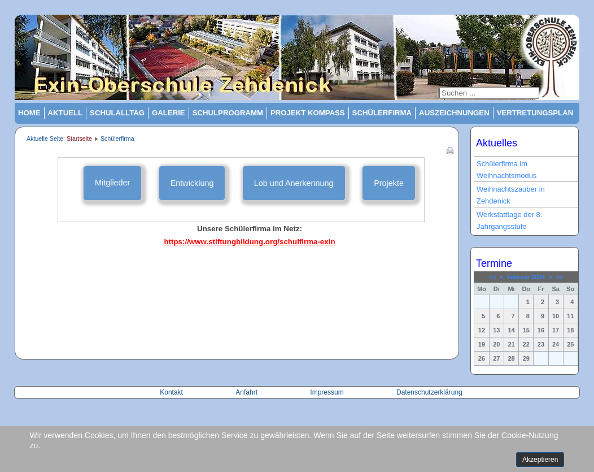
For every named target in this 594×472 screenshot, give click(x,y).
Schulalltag (117, 113)
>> (560, 277)
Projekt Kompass (307, 113)
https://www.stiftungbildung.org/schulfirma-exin (249, 241)
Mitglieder (112, 182)
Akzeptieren (540, 460)
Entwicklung (192, 183)
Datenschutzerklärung (429, 392)
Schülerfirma (382, 113)
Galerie (168, 113)
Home (29, 113)
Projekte (389, 183)
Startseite (79, 138)
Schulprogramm (228, 113)
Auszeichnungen (454, 113)
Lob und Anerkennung (294, 183)
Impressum (326, 392)
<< (492, 277)
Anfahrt (247, 392)
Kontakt (172, 392)
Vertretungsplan (535, 113)
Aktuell (65, 113)
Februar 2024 (526, 277)
